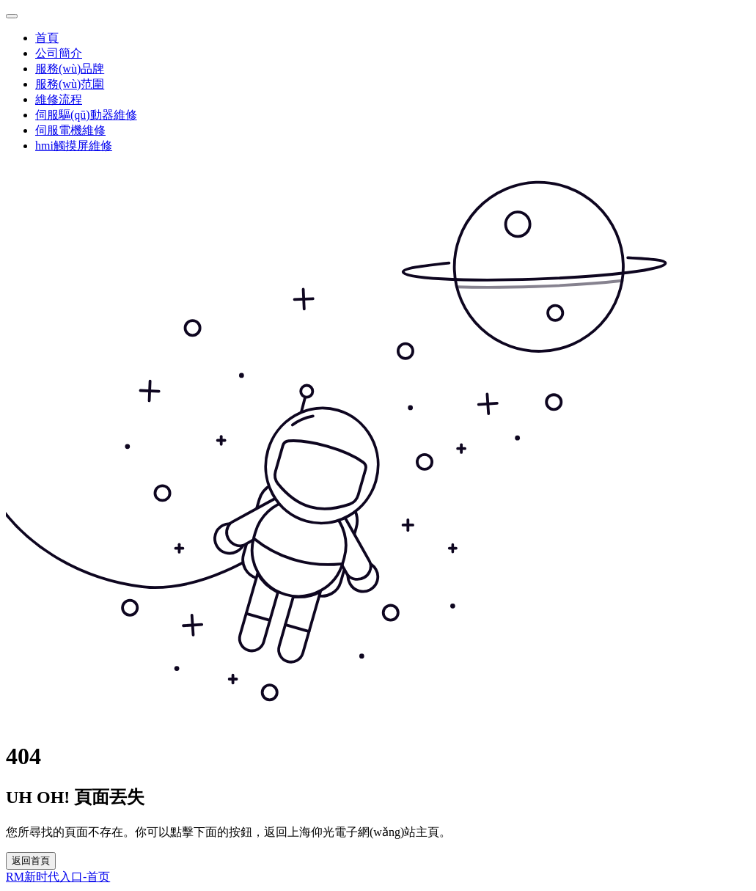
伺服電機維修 (70, 130)
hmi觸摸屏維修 (73, 145)
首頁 (47, 38)
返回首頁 (31, 860)
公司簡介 (58, 53)
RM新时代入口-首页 (58, 876)
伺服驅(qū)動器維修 (86, 115)
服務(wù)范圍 (69, 84)
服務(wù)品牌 (69, 68)
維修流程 (58, 99)
